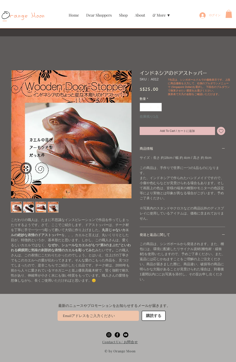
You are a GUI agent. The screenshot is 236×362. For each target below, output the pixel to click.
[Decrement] (143, 107)
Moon (36, 16)
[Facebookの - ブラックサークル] (117, 334)
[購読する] (154, 316)
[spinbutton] (151, 107)
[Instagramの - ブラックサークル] (108, 334)
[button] (123, 15)
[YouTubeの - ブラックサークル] (125, 334)
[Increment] (158, 107)
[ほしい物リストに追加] (221, 131)
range (15, 16)
